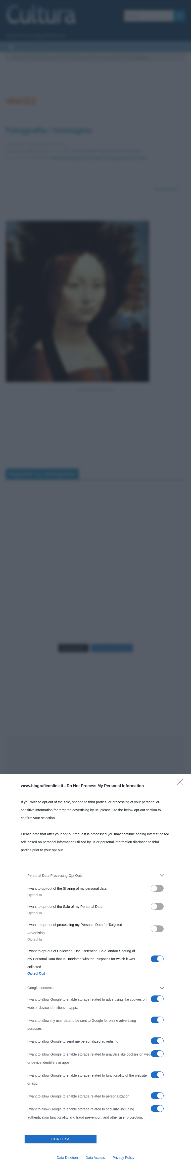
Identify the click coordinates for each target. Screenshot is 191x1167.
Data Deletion (67, 1158)
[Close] (181, 782)
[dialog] (95, 970)
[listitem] (95, 874)
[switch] (157, 887)
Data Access (95, 1158)
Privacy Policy (123, 1158)
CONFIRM (61, 1138)
